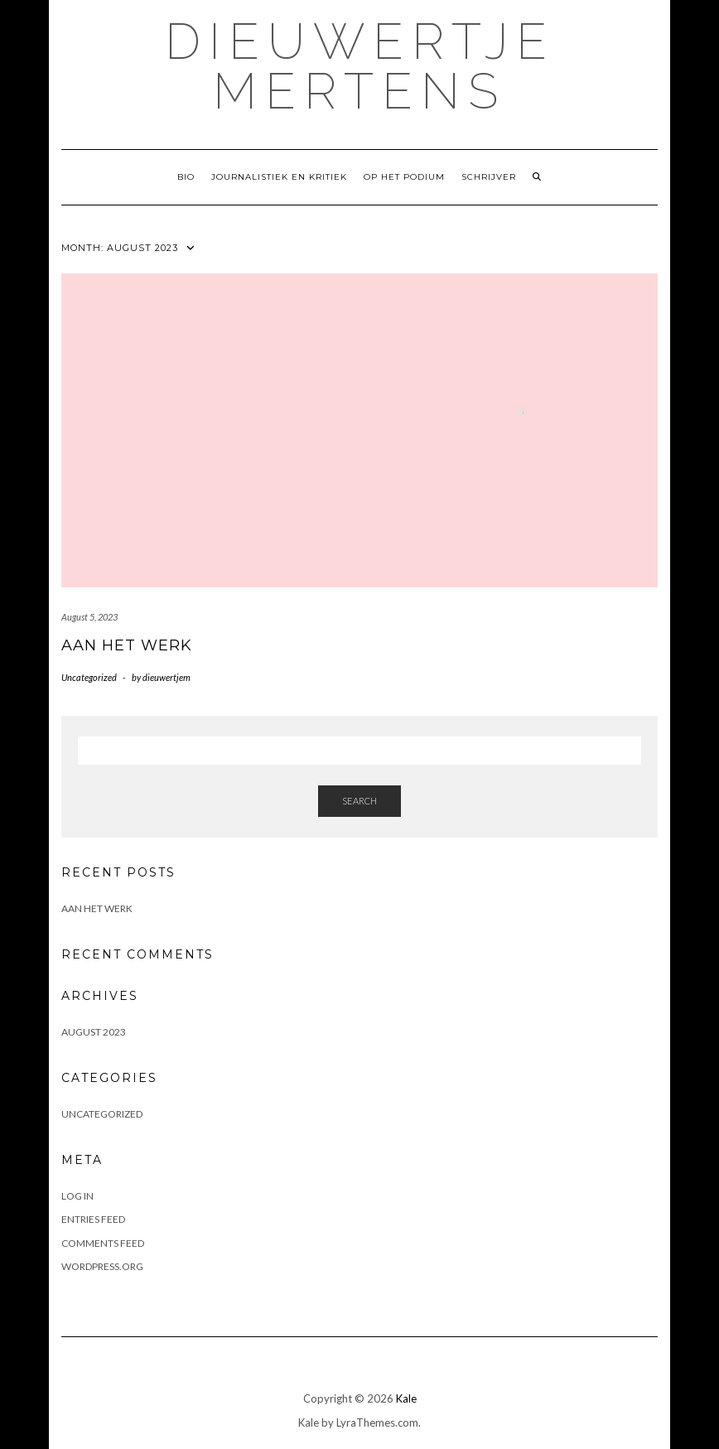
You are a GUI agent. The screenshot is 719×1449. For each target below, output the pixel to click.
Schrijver (488, 176)
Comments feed (102, 1243)
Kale (406, 1398)
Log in (77, 1196)
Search (359, 800)
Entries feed (93, 1219)
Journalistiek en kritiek (279, 176)
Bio (186, 176)
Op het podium (404, 176)
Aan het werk (126, 645)
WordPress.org (102, 1266)
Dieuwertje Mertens (360, 66)
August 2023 (93, 1032)
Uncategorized (89, 677)
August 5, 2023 (89, 616)
